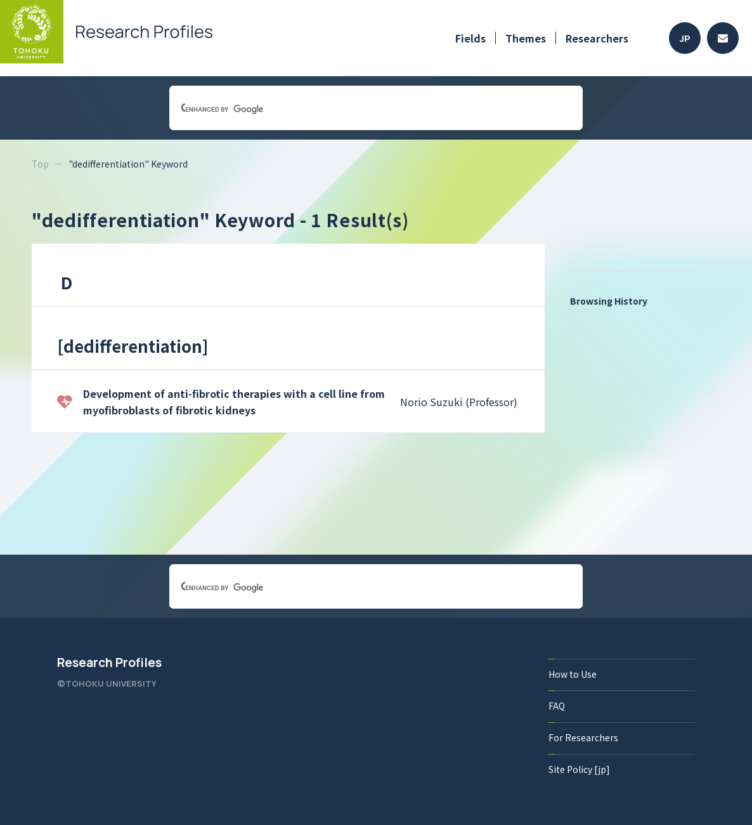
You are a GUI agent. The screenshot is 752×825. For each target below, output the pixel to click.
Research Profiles (109, 662)
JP (685, 38)
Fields (470, 38)
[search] (360, 109)
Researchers (597, 38)
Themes (525, 38)
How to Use (572, 674)
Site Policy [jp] (579, 769)
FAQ (556, 705)
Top (40, 163)
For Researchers (583, 737)
